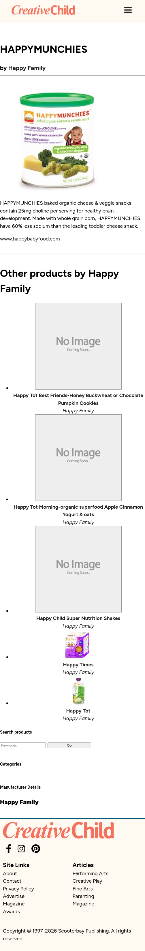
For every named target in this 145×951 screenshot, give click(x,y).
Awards (11, 911)
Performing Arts (90, 873)
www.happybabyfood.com (30, 239)
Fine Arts (83, 889)
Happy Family (27, 68)
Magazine (14, 904)
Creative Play (87, 881)
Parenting (83, 896)
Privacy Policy (18, 889)
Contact (12, 881)
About (10, 873)
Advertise (14, 896)
